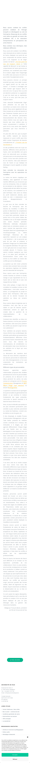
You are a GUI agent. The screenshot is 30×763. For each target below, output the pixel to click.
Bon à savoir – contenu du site (11, 711)
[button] (27, 737)
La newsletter (6, 721)
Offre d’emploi (7, 718)
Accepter (15, 755)
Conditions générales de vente (11, 714)
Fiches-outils (6, 732)
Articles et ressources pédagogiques (13, 729)
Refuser (15, 759)
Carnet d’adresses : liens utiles (11, 709)
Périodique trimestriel (9, 734)
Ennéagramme (12, 388)
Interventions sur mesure (10, 716)
